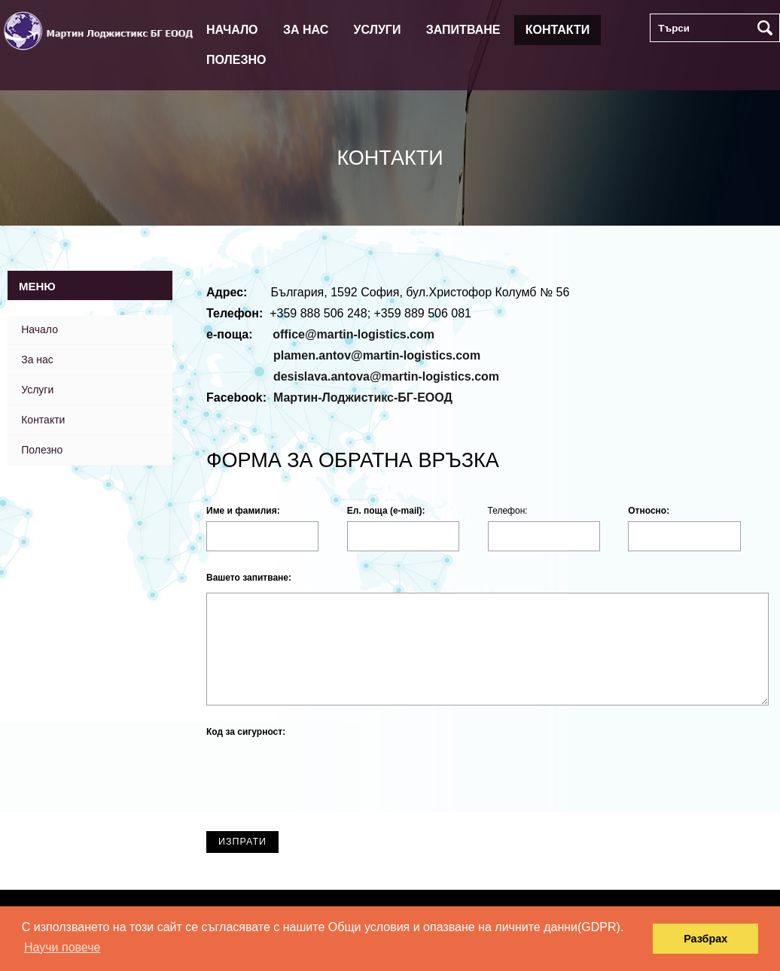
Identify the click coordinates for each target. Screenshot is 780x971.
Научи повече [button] (62, 947)
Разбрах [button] (705, 939)
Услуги (377, 29)
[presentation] (320, 775)
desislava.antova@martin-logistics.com (386, 376)
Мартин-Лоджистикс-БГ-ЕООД (362, 397)
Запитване (463, 29)
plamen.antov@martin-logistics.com (376, 355)
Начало (232, 29)
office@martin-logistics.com (353, 334)
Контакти (558, 29)
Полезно (236, 59)
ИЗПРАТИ (253, 845)
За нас (305, 29)
